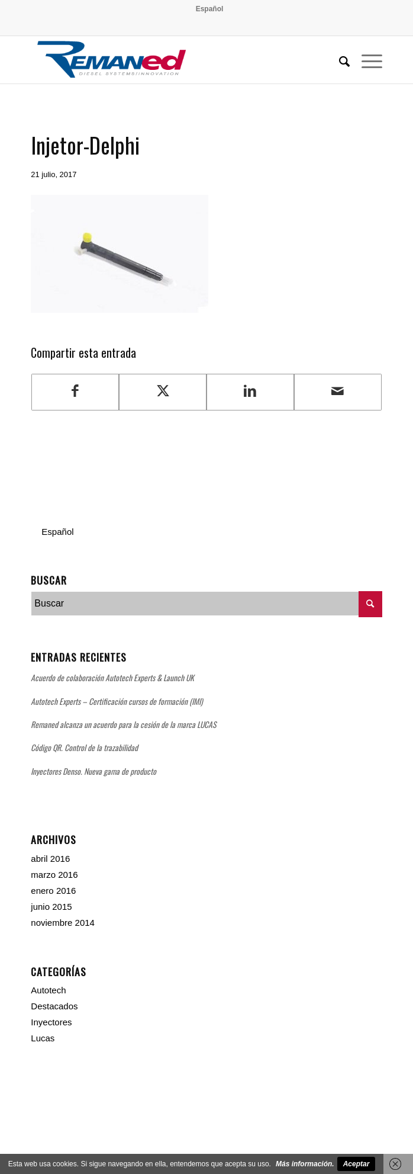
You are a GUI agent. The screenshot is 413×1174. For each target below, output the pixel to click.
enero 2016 (53, 891)
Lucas (42, 1038)
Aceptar (356, 1164)
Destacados (54, 1006)
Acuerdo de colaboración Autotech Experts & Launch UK (112, 678)
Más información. (305, 1164)
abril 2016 (50, 859)
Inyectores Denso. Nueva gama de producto (93, 771)
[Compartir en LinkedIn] (250, 391)
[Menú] (366, 60)
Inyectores (51, 1022)
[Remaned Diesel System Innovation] (171, 60)
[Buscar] (338, 60)
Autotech (48, 990)
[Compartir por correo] (338, 391)
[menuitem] (210, 9)
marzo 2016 (54, 875)
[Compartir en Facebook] (75, 391)
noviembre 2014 (63, 923)
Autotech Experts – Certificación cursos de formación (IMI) (117, 701)
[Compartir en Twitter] (163, 391)
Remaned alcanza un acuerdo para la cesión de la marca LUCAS (123, 724)
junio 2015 (51, 907)
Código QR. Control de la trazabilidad (84, 747)
